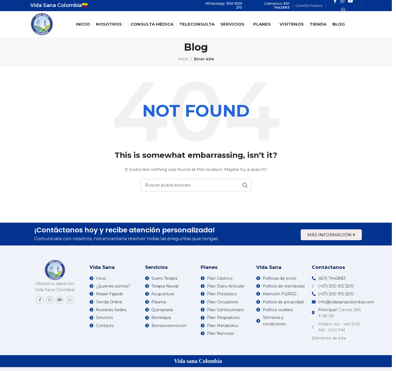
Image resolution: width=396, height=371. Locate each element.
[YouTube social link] (60, 300)
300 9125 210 (234, 5)
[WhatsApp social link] (343, 10)
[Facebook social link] (40, 300)
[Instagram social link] (50, 300)
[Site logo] (41, 23)
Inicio (183, 59)
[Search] (195, 185)
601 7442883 (282, 5)
